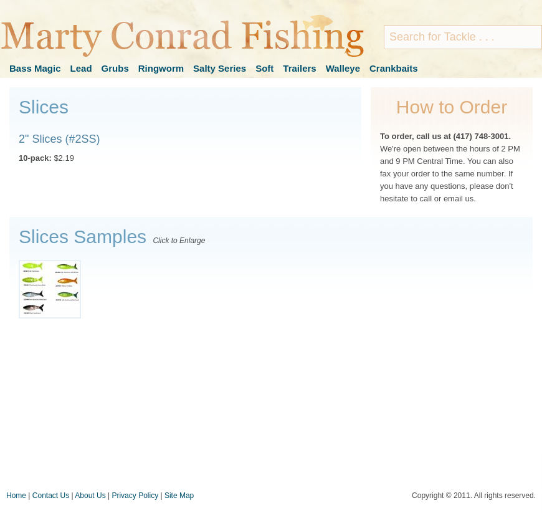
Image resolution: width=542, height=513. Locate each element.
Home (16, 495)
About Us (90, 495)
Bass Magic (35, 68)
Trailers (299, 68)
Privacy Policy (135, 495)
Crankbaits (393, 68)
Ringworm (161, 68)
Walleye (343, 68)
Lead (81, 68)
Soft (264, 68)
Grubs (115, 68)
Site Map (179, 495)
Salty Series (219, 68)
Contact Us (50, 495)
